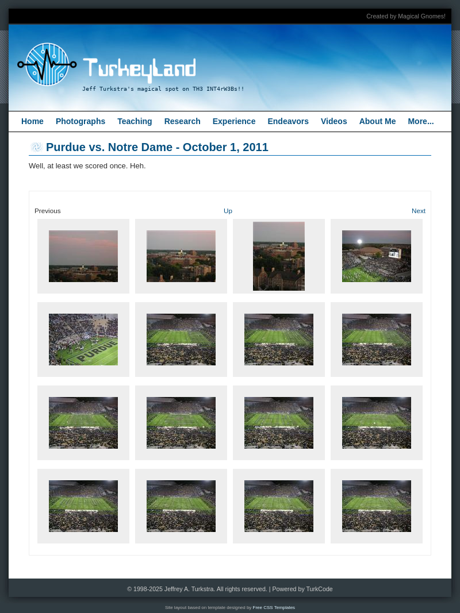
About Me (377, 121)
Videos (334, 121)
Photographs (80, 121)
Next (418, 210)
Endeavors (288, 121)
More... (421, 121)
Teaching (134, 121)
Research (182, 121)
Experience (234, 121)
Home (32, 121)
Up (228, 210)
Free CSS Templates (274, 607)
